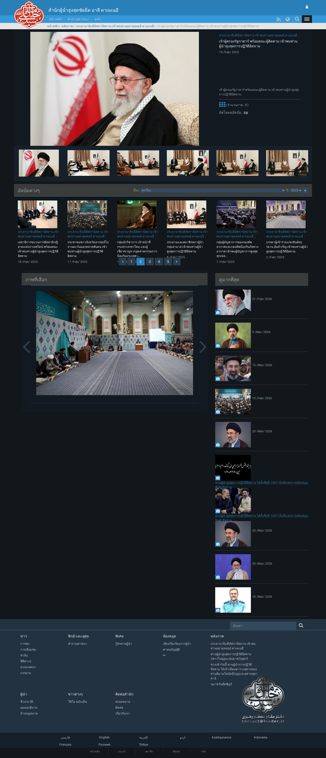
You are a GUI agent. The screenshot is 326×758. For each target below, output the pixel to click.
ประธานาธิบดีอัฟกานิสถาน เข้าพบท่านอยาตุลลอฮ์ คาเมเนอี (115, 26)
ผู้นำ (23, 694)
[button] (307, 19)
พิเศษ (119, 636)
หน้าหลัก (55, 19)
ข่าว (23, 636)
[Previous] (122, 261)
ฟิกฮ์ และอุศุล (78, 636)
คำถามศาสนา (78, 19)
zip (245, 112)
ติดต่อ (176, 751)
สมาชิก (149, 751)
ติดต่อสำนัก (124, 694)
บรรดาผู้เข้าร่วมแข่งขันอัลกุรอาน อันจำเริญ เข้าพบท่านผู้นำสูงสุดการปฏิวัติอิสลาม (287, 246)
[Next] (177, 261)
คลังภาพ (67, 26)
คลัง (97, 19)
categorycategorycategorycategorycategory (213, 190)
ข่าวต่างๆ (75, 694)
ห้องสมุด (169, 636)
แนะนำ (122, 751)
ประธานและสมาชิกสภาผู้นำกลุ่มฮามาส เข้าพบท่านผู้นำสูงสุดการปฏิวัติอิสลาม (185, 246)
